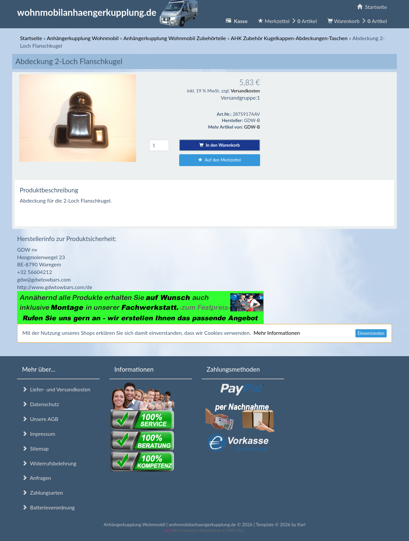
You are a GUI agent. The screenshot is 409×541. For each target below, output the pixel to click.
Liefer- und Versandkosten (56, 389)
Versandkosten (245, 90)
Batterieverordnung (48, 507)
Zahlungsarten (42, 492)
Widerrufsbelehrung (49, 463)
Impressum (38, 433)
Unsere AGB (40, 419)
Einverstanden (371, 333)
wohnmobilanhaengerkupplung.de (109, 12)
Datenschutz (40, 404)
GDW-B (252, 127)
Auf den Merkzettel (219, 159)
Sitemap (35, 448)
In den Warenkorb (219, 145)
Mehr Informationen (276, 333)
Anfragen (36, 478)
